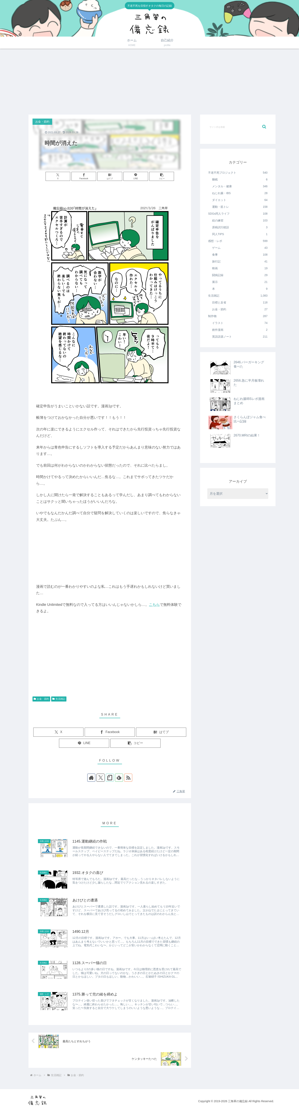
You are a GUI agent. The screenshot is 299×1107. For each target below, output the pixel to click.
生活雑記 (58, 698)
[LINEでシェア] (135, 176)
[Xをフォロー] (101, 778)
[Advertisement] (149, 81)
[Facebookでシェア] (83, 176)
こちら (154, 605)
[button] (161, 176)
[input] (237, 127)
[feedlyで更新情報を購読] (119, 778)
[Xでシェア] (58, 176)
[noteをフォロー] (110, 778)
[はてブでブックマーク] (109, 176)
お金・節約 (41, 698)
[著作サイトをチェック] (91, 778)
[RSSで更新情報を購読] (128, 778)
